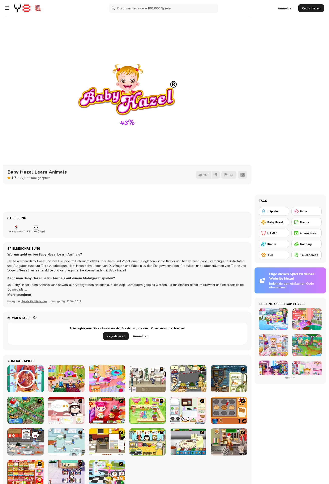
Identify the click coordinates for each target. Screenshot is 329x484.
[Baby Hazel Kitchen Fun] (66, 378)
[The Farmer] (25, 410)
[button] (19, 294)
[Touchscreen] (306, 255)
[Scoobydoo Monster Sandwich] (229, 378)
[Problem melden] (228, 175)
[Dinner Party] (107, 441)
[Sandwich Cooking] (188, 410)
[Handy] (306, 222)
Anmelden (285, 8)
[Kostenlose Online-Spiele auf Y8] (22, 8)
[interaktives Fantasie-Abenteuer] (306, 233)
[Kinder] (274, 244)
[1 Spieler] (274, 211)
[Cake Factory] (147, 410)
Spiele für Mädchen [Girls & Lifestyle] (34, 301)
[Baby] (306, 211)
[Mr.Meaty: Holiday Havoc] (229, 441)
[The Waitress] (147, 378)
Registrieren (311, 8)
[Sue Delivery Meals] (107, 410)
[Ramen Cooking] (25, 441)
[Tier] (274, 255)
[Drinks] (147, 441)
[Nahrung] (306, 244)
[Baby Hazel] (274, 222)
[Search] (113, 8)
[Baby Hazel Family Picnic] (107, 378)
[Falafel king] (188, 378)
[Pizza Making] (188, 441)
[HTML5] (274, 233)
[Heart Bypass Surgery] (25, 378)
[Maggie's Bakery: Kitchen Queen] (66, 410)
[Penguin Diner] (66, 441)
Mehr (290, 377)
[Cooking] (229, 410)
